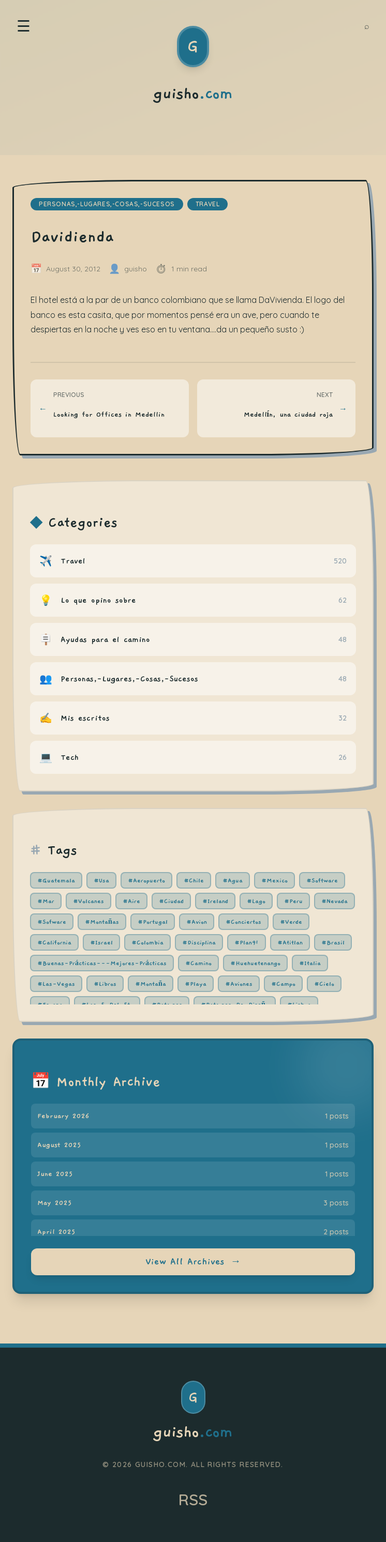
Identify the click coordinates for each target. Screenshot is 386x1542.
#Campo (283, 983)
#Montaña (150, 983)
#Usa (101, 880)
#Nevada (334, 901)
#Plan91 (246, 942)
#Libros (105, 983)
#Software (322, 880)
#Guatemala (56, 880)
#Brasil (333, 942)
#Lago (256, 901)
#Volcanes (88, 901)
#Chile (194, 880)
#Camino (198, 963)
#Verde (291, 921)
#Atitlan (290, 942)
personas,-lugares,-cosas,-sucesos (107, 204)
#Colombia (147, 942)
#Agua (232, 880)
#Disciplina (199, 942)
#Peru (293, 901)
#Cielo (324, 983)
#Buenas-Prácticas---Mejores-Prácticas (102, 963)
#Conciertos (243, 921)
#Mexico (274, 880)
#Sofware (51, 921)
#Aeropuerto (146, 880)
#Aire (131, 901)
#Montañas (102, 921)
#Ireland (215, 901)
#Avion (196, 921)
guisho (192, 1432)
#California (54, 942)
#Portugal (153, 921)
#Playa (195, 983)
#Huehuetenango (255, 963)
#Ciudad (171, 901)
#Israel (101, 942)
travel (208, 204)
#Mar (45, 901)
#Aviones (239, 983)
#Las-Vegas (56, 983)
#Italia (310, 963)
